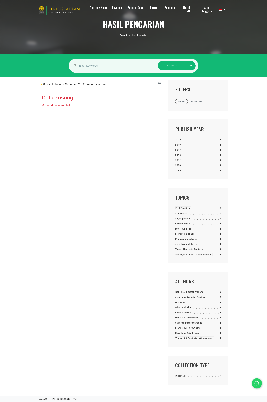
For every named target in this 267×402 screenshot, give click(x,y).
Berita (154, 8)
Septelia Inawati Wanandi (190, 292)
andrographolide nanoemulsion (193, 254)
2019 (178, 145)
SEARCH (172, 67)
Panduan (169, 8)
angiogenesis (183, 218)
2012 (178, 160)
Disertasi (180, 376)
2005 (178, 170)
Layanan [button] (117, 8)
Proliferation (182, 208)
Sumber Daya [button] (136, 8)
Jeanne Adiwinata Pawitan (190, 297)
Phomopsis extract (186, 239)
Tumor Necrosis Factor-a (189, 249)
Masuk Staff (187, 9)
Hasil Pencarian (139, 35)
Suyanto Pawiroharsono (188, 322)
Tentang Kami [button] (98, 8)
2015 (178, 155)
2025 (178, 139)
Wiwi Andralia (183, 307)
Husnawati (181, 302)
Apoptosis (181, 213)
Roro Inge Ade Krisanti (188, 333)
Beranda (124, 35)
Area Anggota (207, 9)
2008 (178, 165)
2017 (178, 150)
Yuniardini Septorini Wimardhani (194, 338)
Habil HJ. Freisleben (187, 317)
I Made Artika (183, 312)
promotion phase (185, 234)
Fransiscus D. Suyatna (188, 328)
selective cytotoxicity (187, 244)
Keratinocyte (182, 223)
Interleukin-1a (183, 228)
